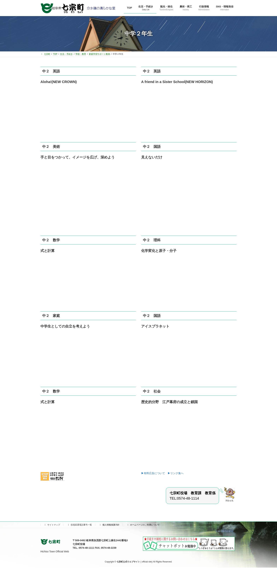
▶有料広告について (154, 473)
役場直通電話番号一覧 (79, 525)
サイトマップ (52, 525)
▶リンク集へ (176, 473)
